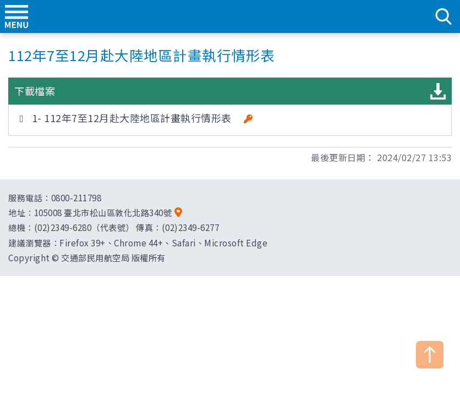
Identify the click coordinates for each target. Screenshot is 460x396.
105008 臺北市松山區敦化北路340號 (103, 212)
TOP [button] (429, 355)
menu (16, 16)
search (443, 16)
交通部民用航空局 (230, 16)
